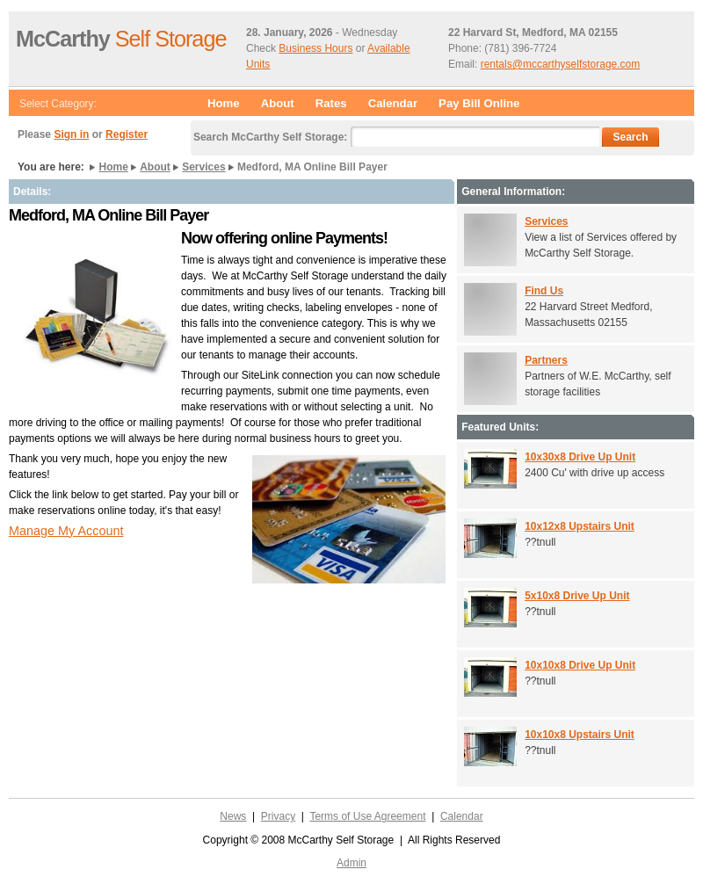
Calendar (392, 103)
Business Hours (315, 48)
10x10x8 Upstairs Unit (579, 734)
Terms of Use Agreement (367, 816)
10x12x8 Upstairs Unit (579, 526)
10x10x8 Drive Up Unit (580, 665)
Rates (331, 103)
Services (203, 167)
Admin (351, 863)
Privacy (278, 816)
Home (223, 103)
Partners (546, 360)
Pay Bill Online (478, 103)
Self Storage (121, 38)
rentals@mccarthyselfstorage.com (561, 64)
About (277, 103)
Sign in (71, 134)
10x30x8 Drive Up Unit (580, 457)
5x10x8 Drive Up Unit (577, 596)
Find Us (544, 291)
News (233, 816)
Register (126, 134)
